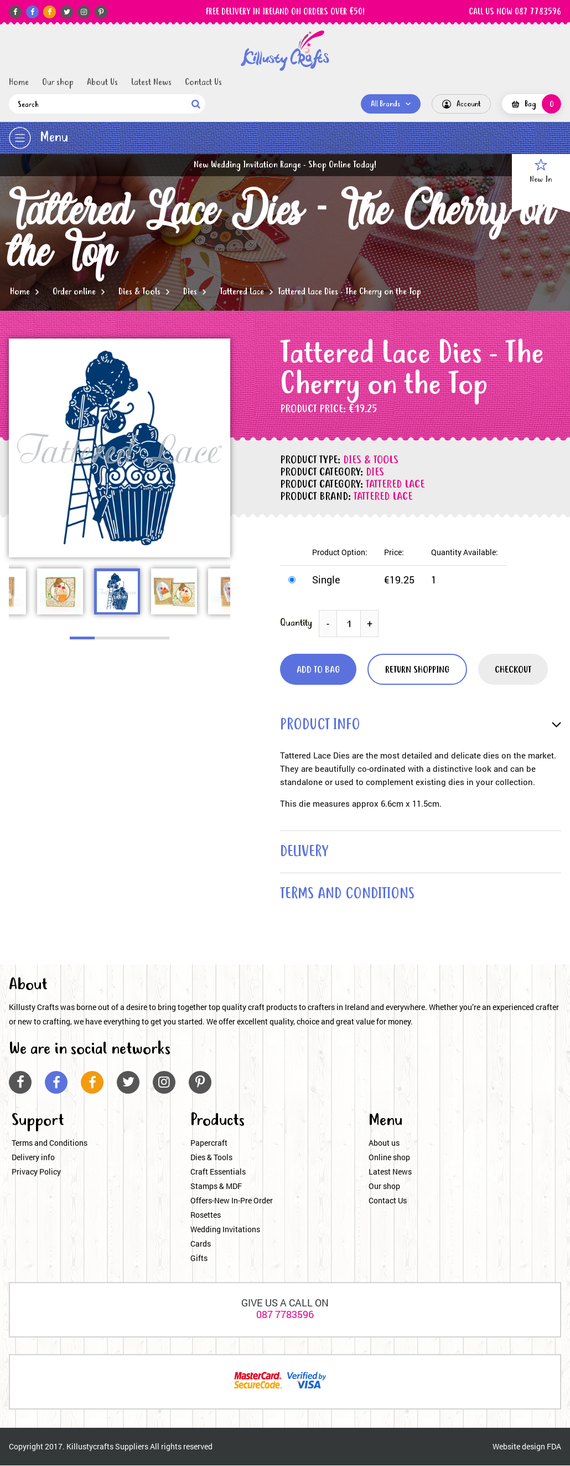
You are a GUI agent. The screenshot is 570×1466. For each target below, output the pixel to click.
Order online (74, 292)
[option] (119, 448)
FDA (554, 1447)
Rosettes (205, 1215)
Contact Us (203, 82)
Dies (190, 292)
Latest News (151, 82)
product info (320, 725)
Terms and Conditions (49, 1143)
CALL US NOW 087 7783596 (515, 12)
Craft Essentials (218, 1172)
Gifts (199, 1258)
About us (384, 1143)
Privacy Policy (36, 1172)
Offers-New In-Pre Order (231, 1201)
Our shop (58, 82)
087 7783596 (285, 1314)
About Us (102, 82)
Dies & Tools (139, 292)
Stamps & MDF (216, 1186)
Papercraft (208, 1143)
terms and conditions (348, 895)
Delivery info (33, 1157)
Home (19, 82)
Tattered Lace (242, 292)
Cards (200, 1244)
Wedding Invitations (225, 1229)
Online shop (389, 1157)
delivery (305, 852)
